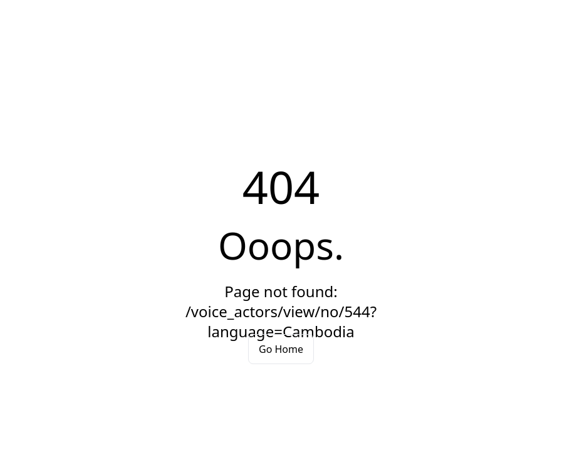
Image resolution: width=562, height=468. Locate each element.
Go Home (281, 349)
